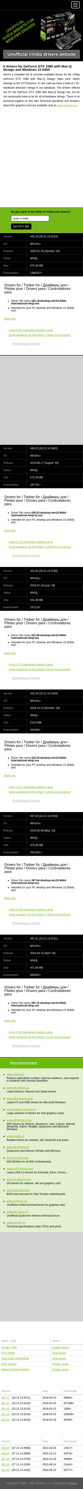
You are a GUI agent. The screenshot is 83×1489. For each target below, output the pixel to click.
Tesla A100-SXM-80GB (15, 1358)
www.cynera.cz (15, 1074)
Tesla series (59, 1353)
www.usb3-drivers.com (20, 1168)
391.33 (5, 1408)
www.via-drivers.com (19, 1179)
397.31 (5, 1397)
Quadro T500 (9, 1347)
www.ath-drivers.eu (18, 1087)
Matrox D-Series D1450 (15, 1369)
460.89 (5, 1453)
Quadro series (60, 1347)
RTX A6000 (8, 1353)
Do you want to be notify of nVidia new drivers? (41, 212)
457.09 (5, 1459)
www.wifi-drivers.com (19, 1120)
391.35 (5, 1403)
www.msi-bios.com (18, 1158)
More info (9, 318)
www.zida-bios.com (18, 1190)
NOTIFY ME (21, 226)
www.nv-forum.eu (67, 105)
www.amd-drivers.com (20, 1098)
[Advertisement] (41, 160)
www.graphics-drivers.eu (21, 1109)
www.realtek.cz (15, 1136)
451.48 (5, 1470)
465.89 (5, 1448)
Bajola (73, 1483)
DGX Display (9, 1364)
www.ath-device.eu (18, 1147)
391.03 (5, 1419)
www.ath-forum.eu (17, 1212)
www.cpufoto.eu (16, 1222)
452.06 (5, 1464)
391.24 (5, 1414)
